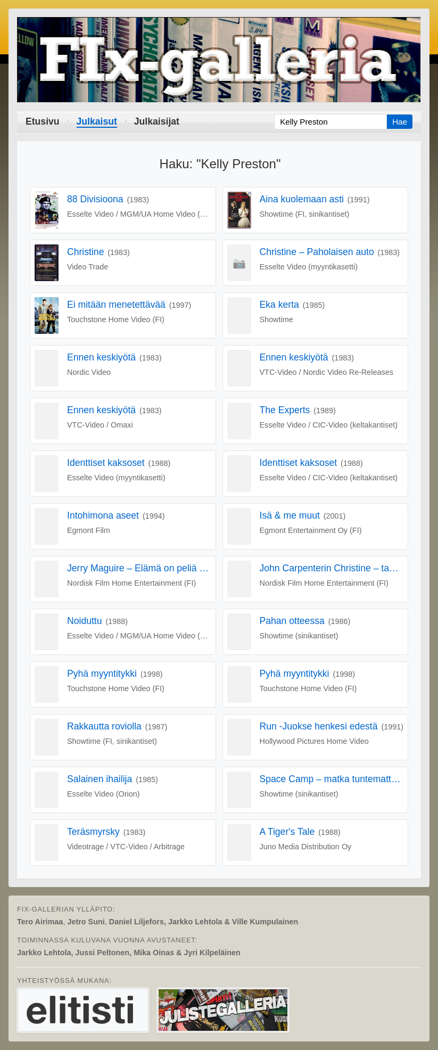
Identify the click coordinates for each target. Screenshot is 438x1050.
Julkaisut (97, 121)
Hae (399, 121)
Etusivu (43, 121)
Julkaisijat (156, 121)
